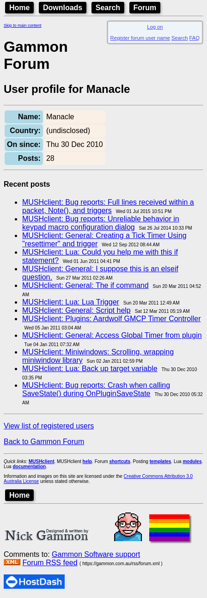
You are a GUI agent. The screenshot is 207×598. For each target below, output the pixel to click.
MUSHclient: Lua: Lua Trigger (70, 302)
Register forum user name (140, 38)
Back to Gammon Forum (44, 441)
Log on (155, 27)
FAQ (194, 38)
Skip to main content (23, 25)
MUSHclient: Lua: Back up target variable (90, 368)
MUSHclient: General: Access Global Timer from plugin (112, 335)
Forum (145, 8)
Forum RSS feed (49, 563)
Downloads (62, 8)
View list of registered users (49, 426)
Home (19, 8)
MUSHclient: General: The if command (85, 285)
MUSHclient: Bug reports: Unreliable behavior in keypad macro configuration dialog (100, 223)
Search (108, 8)
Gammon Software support (96, 554)
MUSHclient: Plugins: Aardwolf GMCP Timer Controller (111, 319)
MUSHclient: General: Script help (76, 310)
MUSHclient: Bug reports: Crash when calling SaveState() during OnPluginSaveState (96, 389)
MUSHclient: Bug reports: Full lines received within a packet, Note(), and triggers (108, 206)
